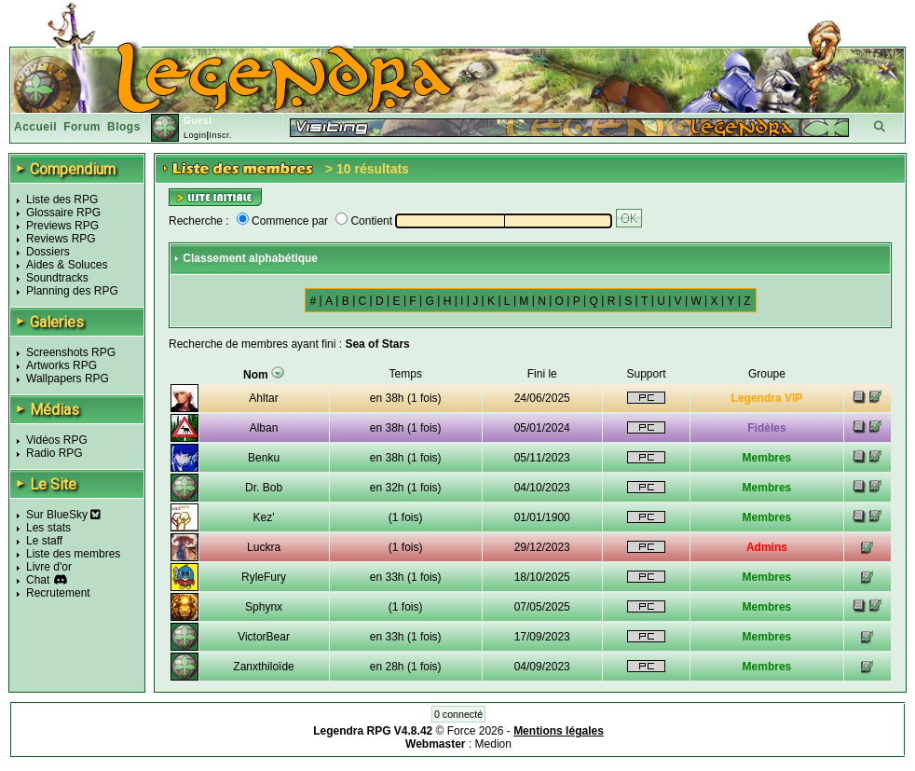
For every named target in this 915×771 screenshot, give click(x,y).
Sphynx (263, 606)
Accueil (35, 126)
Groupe (766, 373)
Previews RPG (62, 225)
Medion (493, 743)
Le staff (44, 540)
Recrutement (58, 592)
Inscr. (220, 135)
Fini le (542, 373)
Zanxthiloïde (263, 666)
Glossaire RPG (63, 212)
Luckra (263, 547)
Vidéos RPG (57, 440)
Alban (264, 427)
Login (195, 135)
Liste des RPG (62, 199)
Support (645, 373)
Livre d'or (49, 566)
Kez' (264, 517)
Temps (405, 373)
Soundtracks (57, 277)
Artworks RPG (61, 365)
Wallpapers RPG (67, 378)
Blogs (124, 126)
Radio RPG (54, 453)
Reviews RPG (61, 238)
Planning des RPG (72, 290)
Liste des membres (73, 553)
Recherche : (199, 220)
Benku (264, 457)
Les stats (48, 527)
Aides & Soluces (66, 264)
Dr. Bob (263, 487)
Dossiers (48, 251)
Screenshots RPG (71, 352)
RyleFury (263, 577)
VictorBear (264, 636)
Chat (37, 579)
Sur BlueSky (63, 514)
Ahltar (263, 398)
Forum (82, 126)
